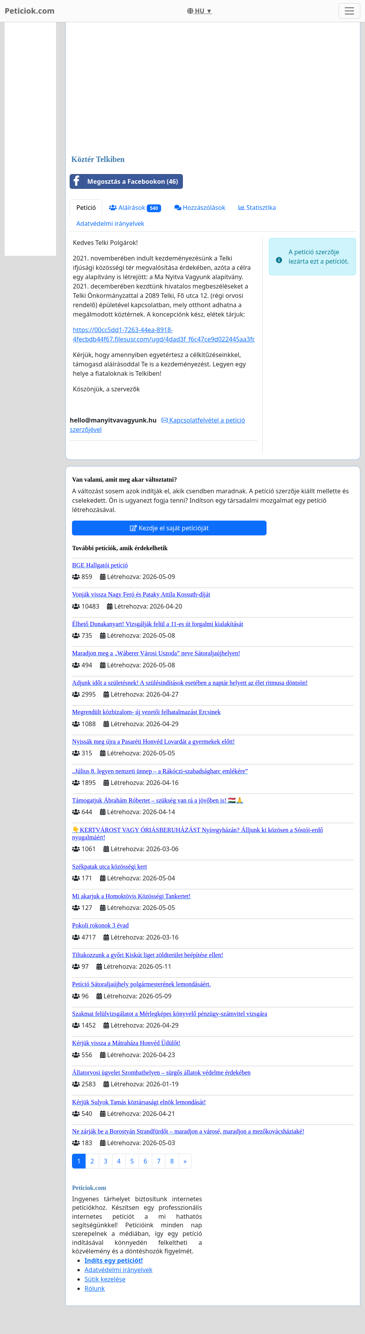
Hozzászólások (199, 207)
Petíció (86, 207)
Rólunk (94, 1288)
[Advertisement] (213, 89)
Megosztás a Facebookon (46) (124, 181)
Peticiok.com (29, 10)
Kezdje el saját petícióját (169, 528)
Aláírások (135, 207)
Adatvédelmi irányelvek (110, 223)
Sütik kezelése (104, 1279)
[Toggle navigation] (349, 11)
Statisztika (257, 207)
